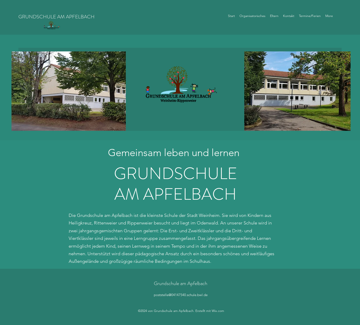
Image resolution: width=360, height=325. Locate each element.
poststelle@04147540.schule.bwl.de (181, 295)
